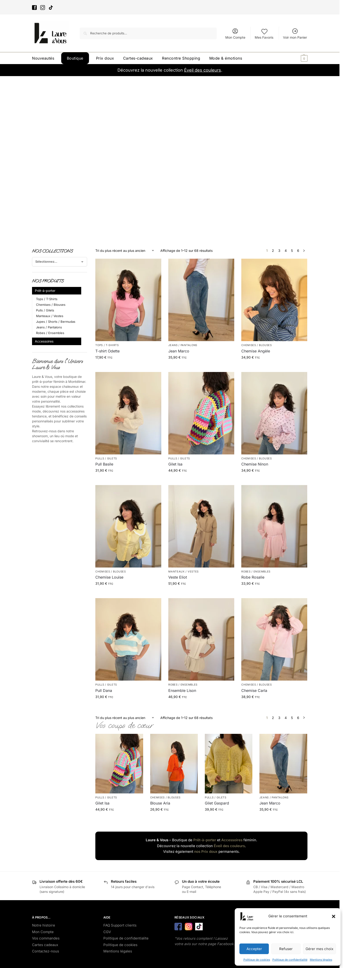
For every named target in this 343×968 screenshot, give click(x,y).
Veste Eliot (177, 577)
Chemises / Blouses (256, 345)
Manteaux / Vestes (183, 571)
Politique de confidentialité (289, 959)
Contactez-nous (45, 951)
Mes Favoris (264, 33)
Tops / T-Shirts (107, 345)
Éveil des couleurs (202, 70)
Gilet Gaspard (217, 803)
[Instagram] (43, 8)
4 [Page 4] (286, 251)
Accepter (254, 949)
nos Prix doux (206, 851)
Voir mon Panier (295, 33)
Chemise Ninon (254, 464)
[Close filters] (88, 251)
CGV (107, 932)
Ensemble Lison (182, 690)
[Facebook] (35, 8)
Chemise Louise (109, 577)
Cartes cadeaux (45, 945)
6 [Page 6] (298, 251)
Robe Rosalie (252, 577)
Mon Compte (235, 33)
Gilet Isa (175, 464)
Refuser (286, 949)
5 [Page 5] (292, 251)
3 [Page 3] (279, 251)
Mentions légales (321, 959)
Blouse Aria (160, 803)
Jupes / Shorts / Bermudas (55, 321)
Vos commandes (46, 938)
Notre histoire (43, 925)
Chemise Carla (254, 690)
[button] (333, 916)
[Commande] (125, 250)
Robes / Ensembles (255, 571)
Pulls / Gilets (106, 458)
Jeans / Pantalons (182, 345)
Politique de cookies (256, 959)
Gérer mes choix (319, 949)
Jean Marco (178, 351)
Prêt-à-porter (204, 840)
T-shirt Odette (107, 351)
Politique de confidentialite (126, 938)
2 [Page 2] (273, 251)
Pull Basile (104, 464)
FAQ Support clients (120, 925)
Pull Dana (103, 690)
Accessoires (231, 840)
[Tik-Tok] (51, 8)
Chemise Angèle (255, 351)
